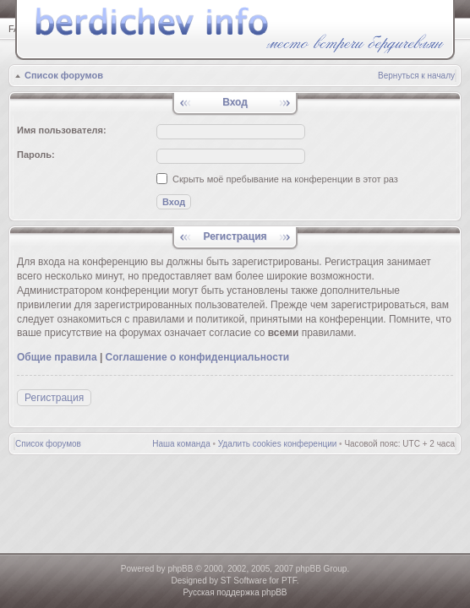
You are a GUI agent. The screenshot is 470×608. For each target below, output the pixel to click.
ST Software (244, 580)
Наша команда (181, 443)
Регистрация (54, 398)
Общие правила (57, 357)
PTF (289, 580)
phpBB (180, 568)
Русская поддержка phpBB (235, 592)
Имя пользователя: (62, 130)
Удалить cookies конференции (277, 443)
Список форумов (64, 75)
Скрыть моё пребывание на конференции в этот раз (277, 179)
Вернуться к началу (416, 75)
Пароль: (36, 154)
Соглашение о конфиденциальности (198, 357)
